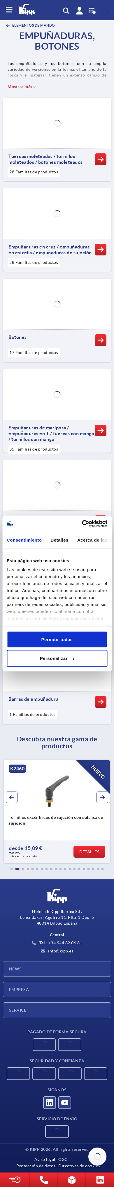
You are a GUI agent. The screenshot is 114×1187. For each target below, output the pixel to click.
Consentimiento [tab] (24, 539)
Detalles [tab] (59, 539)
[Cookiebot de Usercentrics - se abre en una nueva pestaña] (82, 524)
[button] (11, 869)
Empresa (19, 989)
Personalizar (57, 658)
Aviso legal (44, 1159)
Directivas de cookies (79, 1166)
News (15, 969)
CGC (63, 1159)
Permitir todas (57, 639)
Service (17, 1010)
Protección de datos (35, 1166)
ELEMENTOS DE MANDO (33, 25)
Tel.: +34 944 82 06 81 (57, 943)
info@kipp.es (57, 951)
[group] (57, 811)
